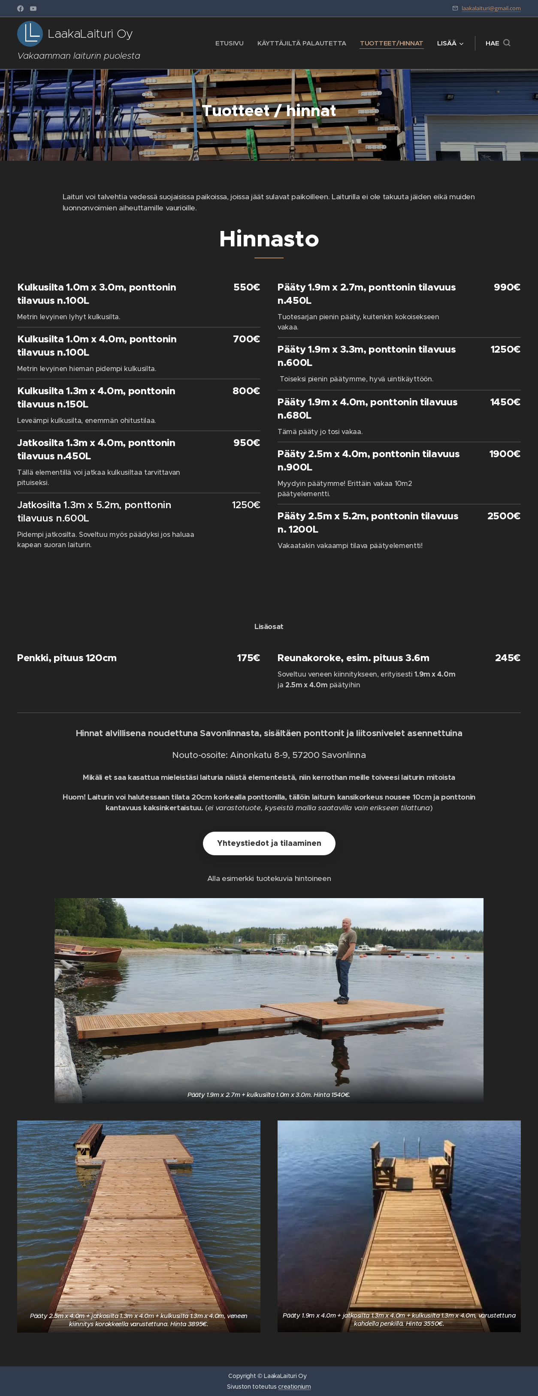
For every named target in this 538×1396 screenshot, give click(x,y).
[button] (498, 43)
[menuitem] (227, 43)
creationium (294, 1386)
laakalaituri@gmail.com (491, 8)
